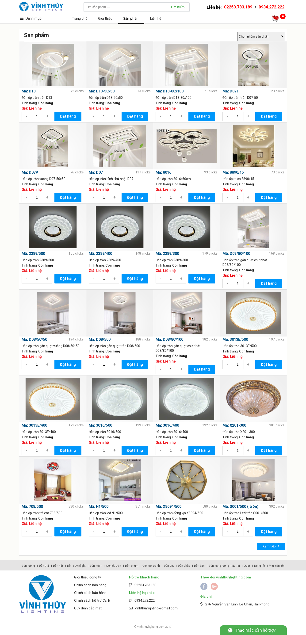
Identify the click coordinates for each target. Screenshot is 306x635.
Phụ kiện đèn (277, 565)
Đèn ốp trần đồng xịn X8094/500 (179, 513)
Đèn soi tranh (151, 565)
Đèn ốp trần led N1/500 (106, 513)
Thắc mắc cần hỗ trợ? (255, 630)
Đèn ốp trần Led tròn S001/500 (245, 513)
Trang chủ (79, 18)
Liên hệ (155, 18)
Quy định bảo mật (88, 608)
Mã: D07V (30, 172)
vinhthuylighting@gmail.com (156, 608)
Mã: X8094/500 (168, 506)
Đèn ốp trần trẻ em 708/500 (42, 513)
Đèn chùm (131, 565)
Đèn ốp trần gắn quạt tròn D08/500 (114, 346)
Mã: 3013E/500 (235, 339)
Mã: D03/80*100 (236, 253)
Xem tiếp (271, 546)
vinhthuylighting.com (150, 626)
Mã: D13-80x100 (170, 91)
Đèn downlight (76, 565)
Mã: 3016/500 (100, 425)
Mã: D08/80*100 (169, 339)
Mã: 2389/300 (167, 253)
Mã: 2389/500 (33, 253)
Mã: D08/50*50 (34, 339)
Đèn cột (169, 565)
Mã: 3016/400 (167, 425)
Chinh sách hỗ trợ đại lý (92, 600)
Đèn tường (28, 565)
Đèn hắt (58, 565)
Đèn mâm (96, 565)
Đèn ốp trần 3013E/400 (39, 432)
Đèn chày (184, 565)
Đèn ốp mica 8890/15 (238, 179)
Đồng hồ (259, 565)
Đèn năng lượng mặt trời (224, 565)
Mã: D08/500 (100, 339)
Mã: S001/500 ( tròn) (240, 506)
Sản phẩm (131, 18)
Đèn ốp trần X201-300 (238, 432)
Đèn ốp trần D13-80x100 (173, 97)
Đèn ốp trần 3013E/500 (239, 346)
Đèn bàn (199, 565)
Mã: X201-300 (234, 425)
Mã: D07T (230, 91)
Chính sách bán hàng (90, 585)
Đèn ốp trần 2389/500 (38, 260)
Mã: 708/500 (32, 506)
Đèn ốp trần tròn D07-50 (240, 97)
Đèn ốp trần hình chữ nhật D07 (111, 179)
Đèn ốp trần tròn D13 (37, 97)
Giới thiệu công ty (87, 577)
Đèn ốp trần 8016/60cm (173, 179)
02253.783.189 (238, 6)
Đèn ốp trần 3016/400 (172, 432)
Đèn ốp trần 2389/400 (105, 260)
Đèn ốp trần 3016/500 (105, 432)
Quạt (247, 565)
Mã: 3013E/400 (34, 425)
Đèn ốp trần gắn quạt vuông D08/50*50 (51, 346)
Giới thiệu (105, 18)
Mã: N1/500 (98, 506)
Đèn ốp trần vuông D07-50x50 (43, 179)
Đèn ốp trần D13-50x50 (106, 97)
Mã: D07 (96, 172)
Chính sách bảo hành (90, 593)
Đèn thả (44, 565)
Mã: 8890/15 (233, 172)
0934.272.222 (271, 6)
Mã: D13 (29, 91)
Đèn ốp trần (113, 565)
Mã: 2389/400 (100, 253)
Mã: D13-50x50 (102, 91)
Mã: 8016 (163, 172)
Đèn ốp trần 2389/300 (172, 260)
